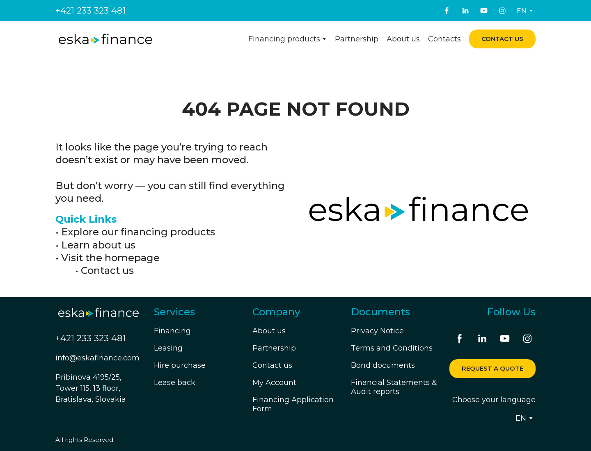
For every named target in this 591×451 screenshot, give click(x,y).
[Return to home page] (105, 39)
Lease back (174, 382)
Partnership (356, 38)
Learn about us (98, 245)
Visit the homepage (110, 258)
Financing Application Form (293, 404)
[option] (522, 11)
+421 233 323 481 (90, 10)
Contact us (107, 270)
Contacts (444, 38)
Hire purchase (180, 365)
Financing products (284, 38)
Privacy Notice (377, 330)
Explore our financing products (138, 232)
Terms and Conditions (392, 348)
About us (403, 38)
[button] (447, 11)
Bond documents (383, 365)
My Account (274, 382)
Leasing (168, 348)
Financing (172, 330)
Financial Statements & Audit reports (394, 387)
